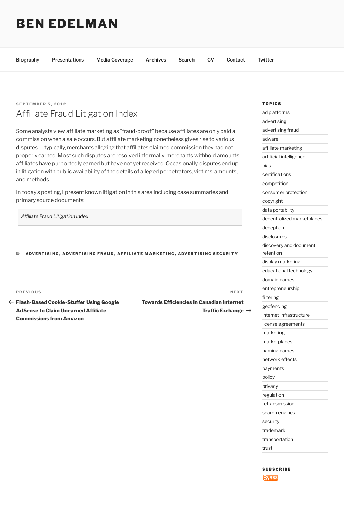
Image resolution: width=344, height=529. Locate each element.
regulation (273, 395)
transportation (277, 439)
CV (210, 60)
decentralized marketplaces (292, 218)
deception (273, 227)
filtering (270, 297)
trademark (273, 430)
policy (268, 377)
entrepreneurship (280, 288)
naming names (278, 350)
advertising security (208, 253)
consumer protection (284, 192)
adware (270, 139)
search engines (278, 412)
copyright (272, 201)
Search (187, 60)
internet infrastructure (286, 315)
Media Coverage (114, 60)
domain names (278, 279)
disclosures (274, 236)
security (271, 421)
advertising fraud (88, 253)
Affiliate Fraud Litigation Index (54, 216)
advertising (42, 253)
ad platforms (276, 112)
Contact (236, 60)
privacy (270, 386)
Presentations (68, 60)
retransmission (278, 403)
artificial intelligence (283, 156)
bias (266, 165)
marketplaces (277, 341)
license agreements (283, 324)
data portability (278, 210)
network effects (279, 359)
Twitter (266, 60)
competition (275, 183)
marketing (273, 332)
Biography (27, 60)
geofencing (274, 306)
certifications (276, 174)
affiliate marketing (146, 253)
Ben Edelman (67, 23)
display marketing (281, 261)
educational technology (287, 270)
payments (273, 368)
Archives (156, 60)
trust (267, 448)
